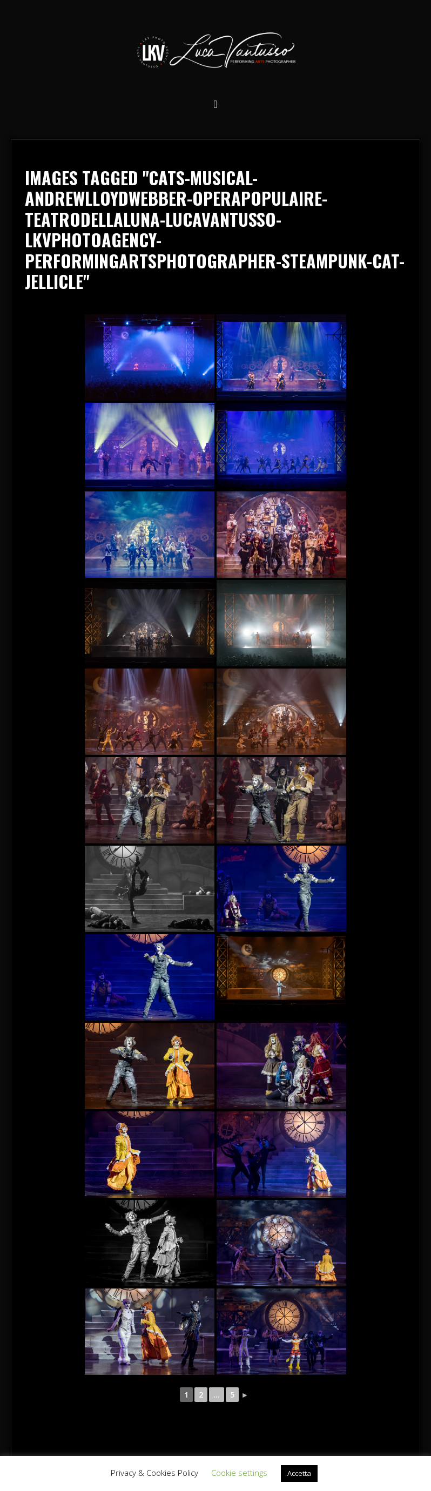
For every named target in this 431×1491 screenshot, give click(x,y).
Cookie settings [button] (239, 1472)
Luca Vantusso (215, 52)
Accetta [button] (299, 1473)
